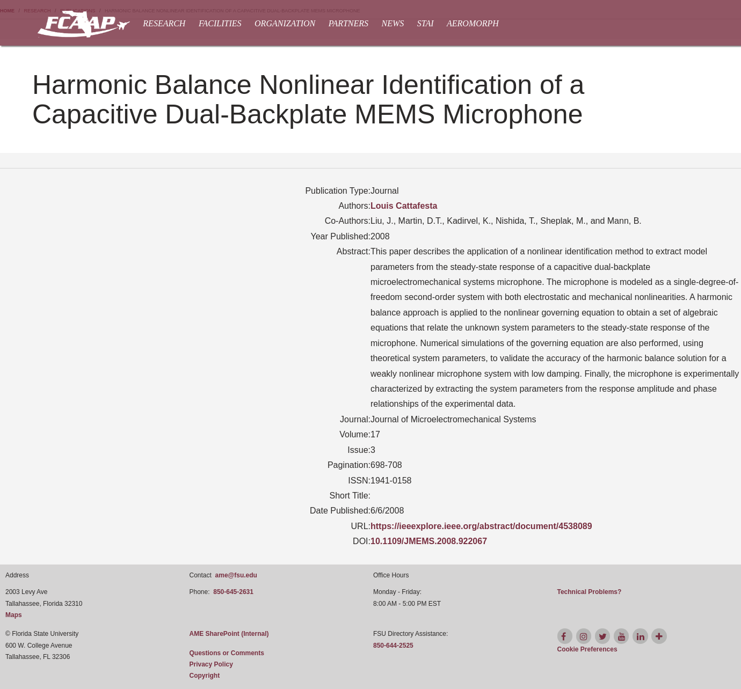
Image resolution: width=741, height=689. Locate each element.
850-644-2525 (393, 645)
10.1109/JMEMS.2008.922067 (428, 541)
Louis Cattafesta (403, 205)
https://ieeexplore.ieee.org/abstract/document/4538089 (481, 526)
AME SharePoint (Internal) (229, 633)
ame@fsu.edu (236, 575)
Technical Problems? (589, 592)
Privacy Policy (211, 664)
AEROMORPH (473, 23)
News (393, 23)
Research (164, 23)
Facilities (220, 23)
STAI (425, 23)
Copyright (205, 675)
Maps (13, 615)
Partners (348, 23)
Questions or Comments (227, 653)
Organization (285, 23)
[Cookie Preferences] (587, 649)
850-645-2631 (233, 592)
